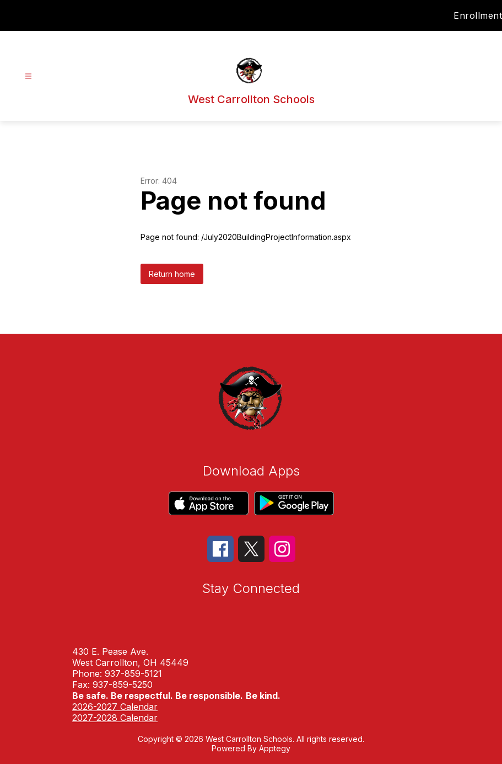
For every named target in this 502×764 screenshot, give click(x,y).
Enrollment (478, 15)
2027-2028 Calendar (115, 717)
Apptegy (274, 748)
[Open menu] (28, 76)
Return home (172, 274)
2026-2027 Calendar (115, 706)
